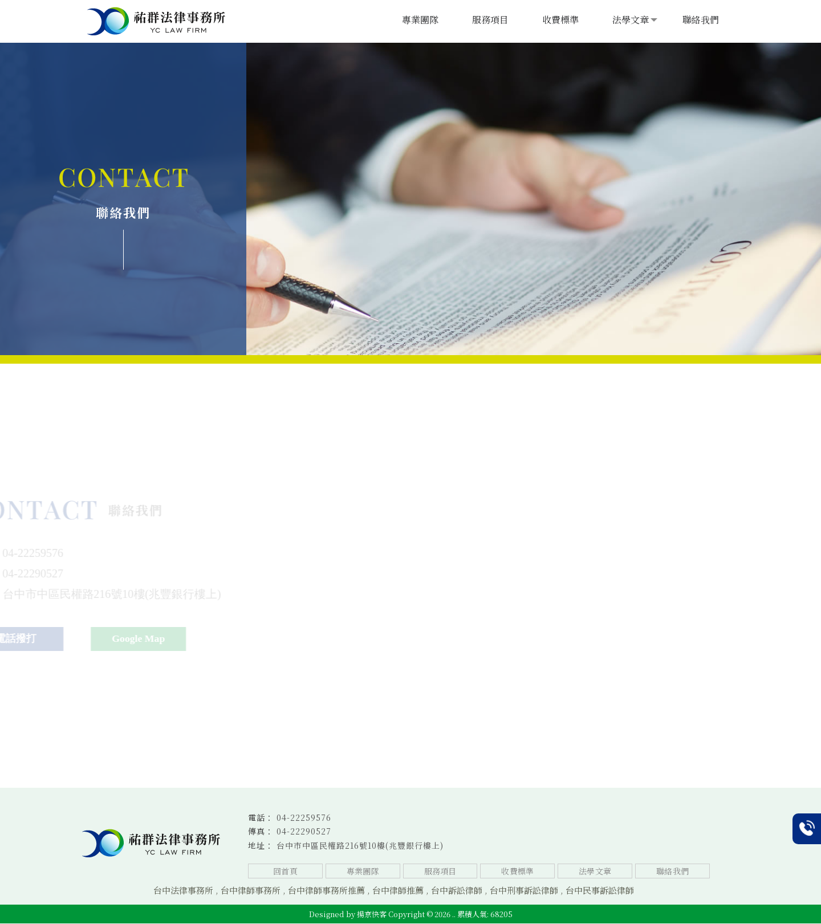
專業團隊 (420, 19)
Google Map (166, 639)
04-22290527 (304, 831)
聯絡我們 (700, 19)
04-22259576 (304, 817)
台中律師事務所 (251, 891)
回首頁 (285, 871)
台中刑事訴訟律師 (524, 891)
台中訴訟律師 (456, 891)
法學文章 (630, 19)
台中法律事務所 (183, 891)
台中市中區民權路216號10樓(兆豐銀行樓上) (360, 845)
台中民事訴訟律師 (600, 891)
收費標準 (560, 19)
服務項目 (490, 19)
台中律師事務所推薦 (326, 891)
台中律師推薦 (398, 891)
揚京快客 (372, 914)
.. (454, 914)
